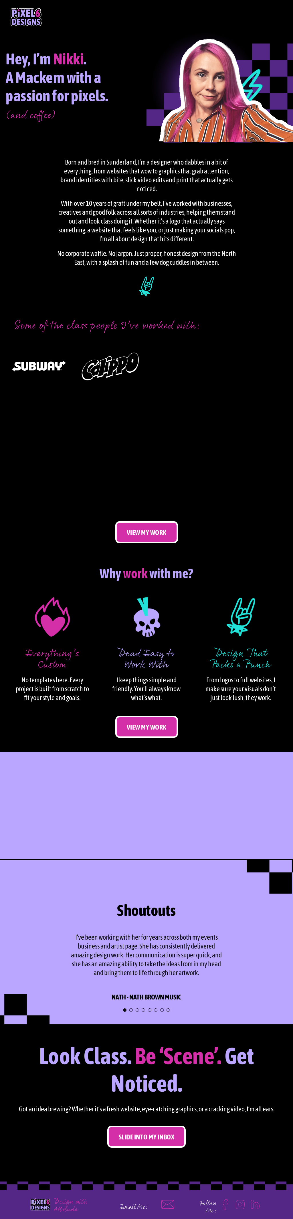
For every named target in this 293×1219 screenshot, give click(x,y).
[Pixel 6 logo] (40, 1197)
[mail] (168, 1200)
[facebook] (225, 1202)
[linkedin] (255, 1202)
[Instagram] (240, 1202)
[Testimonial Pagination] (124, 1010)
